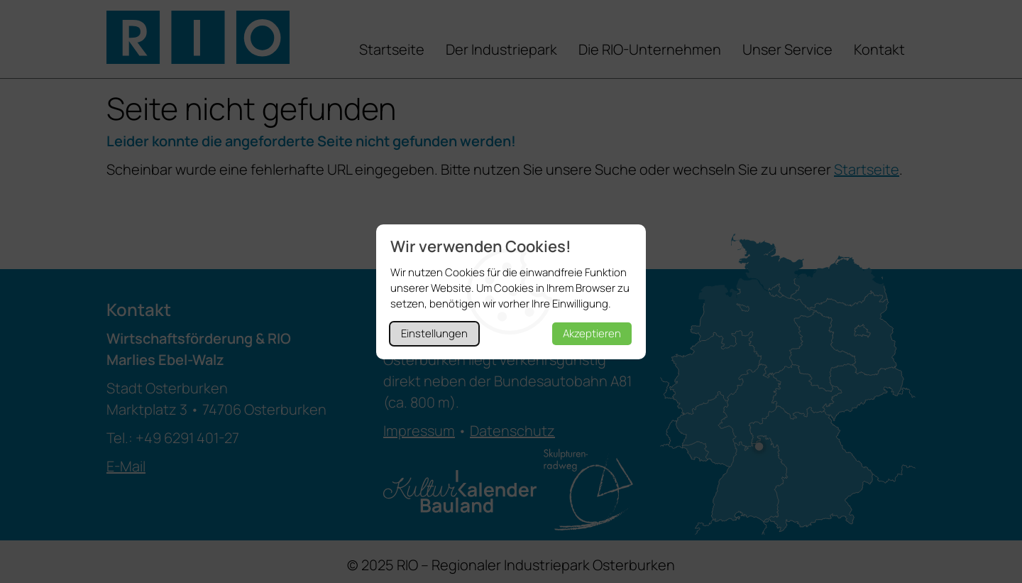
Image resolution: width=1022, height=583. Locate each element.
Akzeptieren (592, 333)
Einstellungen (434, 333)
